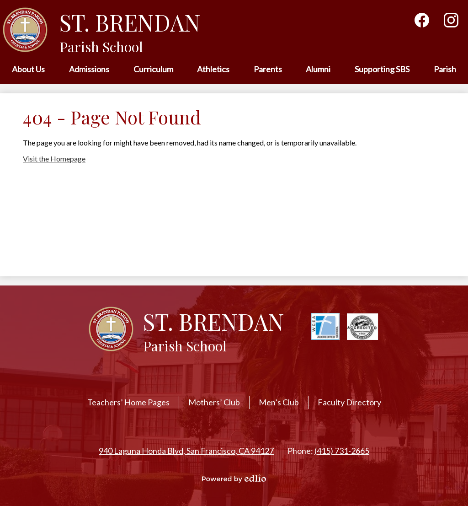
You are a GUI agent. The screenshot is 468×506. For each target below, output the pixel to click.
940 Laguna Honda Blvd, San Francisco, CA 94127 (186, 451)
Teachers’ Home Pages (128, 402)
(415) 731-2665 (341, 451)
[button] (28, 70)
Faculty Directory (349, 402)
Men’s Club (279, 402)
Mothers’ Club (214, 402)
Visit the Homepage (54, 158)
